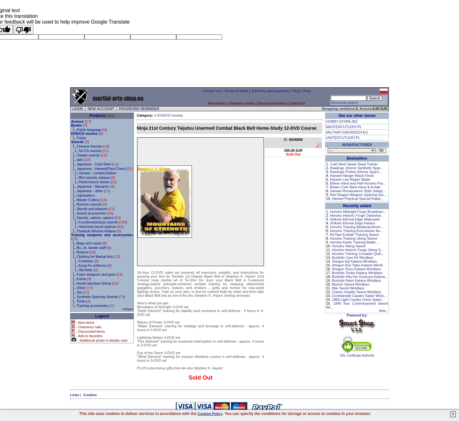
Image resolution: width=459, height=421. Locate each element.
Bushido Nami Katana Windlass (356, 280)
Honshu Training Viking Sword (353, 238)
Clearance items (242, 103)
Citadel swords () (91, 155)
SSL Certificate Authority (357, 354)
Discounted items (273, 103)
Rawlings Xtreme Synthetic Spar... (356, 168)
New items (216, 103)
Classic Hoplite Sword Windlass (356, 292)
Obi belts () (88, 270)
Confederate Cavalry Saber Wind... (359, 296)
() (81, 121)
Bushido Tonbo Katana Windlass (357, 273)
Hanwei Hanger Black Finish (352, 176)
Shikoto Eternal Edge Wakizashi (355, 219)
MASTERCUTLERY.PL (344, 127)
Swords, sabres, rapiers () (98, 218)
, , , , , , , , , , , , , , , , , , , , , (351, 150)
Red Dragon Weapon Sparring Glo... (358, 195)
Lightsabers (85, 195)
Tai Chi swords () (93, 151)
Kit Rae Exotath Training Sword (354, 234)
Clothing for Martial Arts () (98, 256)
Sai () (82, 292)
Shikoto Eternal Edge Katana (352, 223)
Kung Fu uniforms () (94, 265)
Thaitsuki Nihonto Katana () (98, 231)
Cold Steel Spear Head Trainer (354, 164)
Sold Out (297, 103)
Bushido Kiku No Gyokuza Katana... (360, 277)
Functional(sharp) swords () (102, 222)
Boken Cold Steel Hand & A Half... (356, 187)
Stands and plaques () (95, 209)
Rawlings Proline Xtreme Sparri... (356, 172)
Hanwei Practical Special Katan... (357, 198)
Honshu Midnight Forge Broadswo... (358, 212)
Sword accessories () (94, 213)
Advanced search (344, 103)
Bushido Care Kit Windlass (352, 257)
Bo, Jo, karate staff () (93, 248)
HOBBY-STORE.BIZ (342, 121)
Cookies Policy (210, 414)
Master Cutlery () (91, 200)
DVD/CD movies (170, 115)
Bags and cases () (91, 243)
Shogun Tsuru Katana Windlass (356, 269)
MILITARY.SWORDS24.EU (347, 132)
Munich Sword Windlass (350, 284)
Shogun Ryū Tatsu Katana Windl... (358, 265)
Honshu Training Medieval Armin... (356, 227)
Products (98, 115)
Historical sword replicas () (100, 227)
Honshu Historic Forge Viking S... (357, 250)
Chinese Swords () (92, 146)
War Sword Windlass (348, 288)
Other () (84, 288)
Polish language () (91, 130)
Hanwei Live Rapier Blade (350, 179)
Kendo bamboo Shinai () (97, 283)
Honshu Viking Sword (348, 246)
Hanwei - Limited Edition (97, 173)
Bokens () (85, 252)
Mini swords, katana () (96, 177)
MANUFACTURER (357, 145)
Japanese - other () (93, 191)
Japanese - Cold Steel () (97, 164)
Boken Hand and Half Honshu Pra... (358, 183)
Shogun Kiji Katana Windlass (354, 261)
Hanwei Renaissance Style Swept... (357, 191)
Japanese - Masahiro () (95, 186)
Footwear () (88, 261)
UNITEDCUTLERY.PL (343, 138)
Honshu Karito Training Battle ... (354, 242)
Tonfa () (83, 301)
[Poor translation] (23, 29)
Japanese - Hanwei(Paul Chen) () (104, 169)
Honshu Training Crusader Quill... (358, 254)
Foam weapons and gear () (99, 274)
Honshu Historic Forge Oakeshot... (357, 215)
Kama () (83, 279)
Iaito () (83, 160)
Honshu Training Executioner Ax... (356, 231)
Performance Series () (97, 182)
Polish (81, 138)
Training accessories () (95, 306)
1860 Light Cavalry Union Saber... (358, 299)
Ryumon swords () (91, 204)
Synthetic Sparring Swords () (100, 297)
